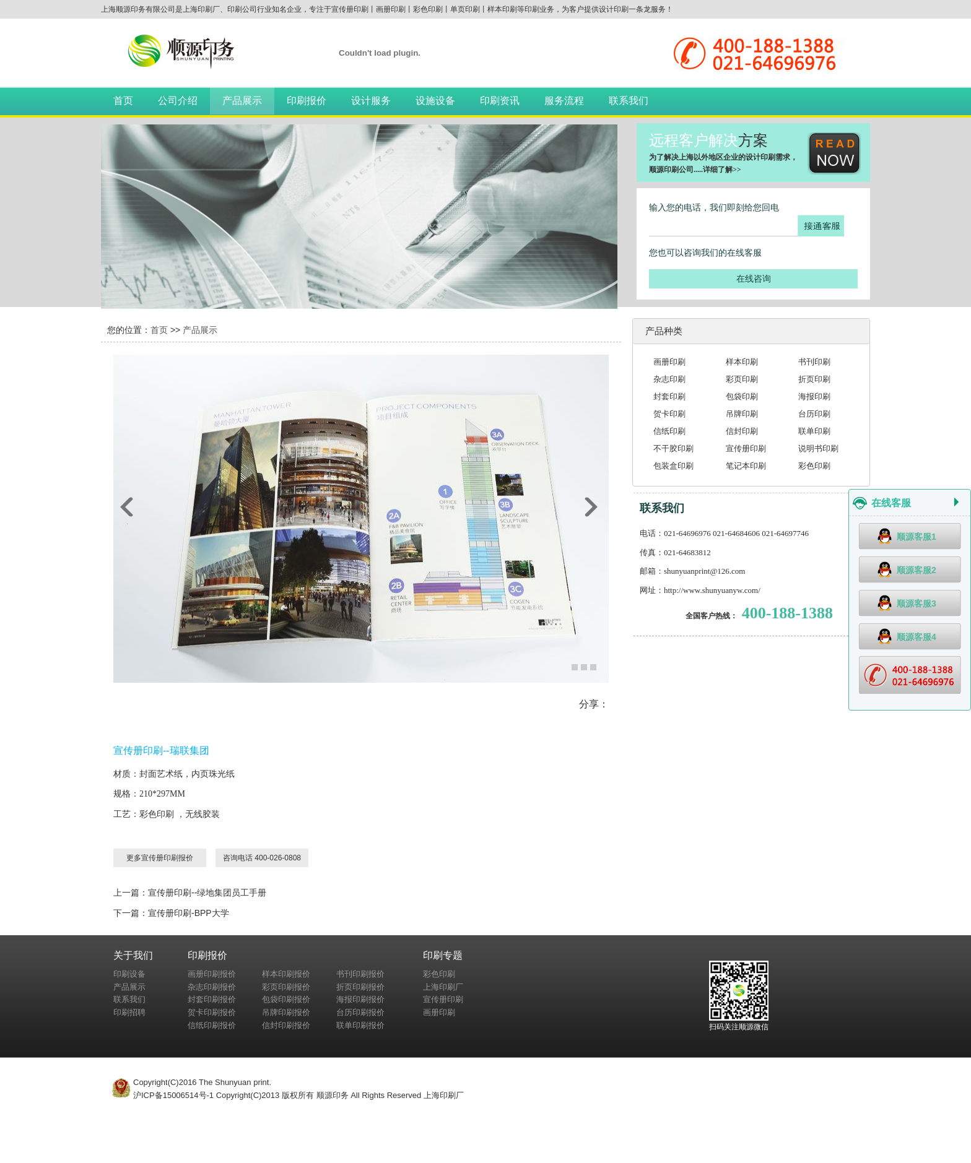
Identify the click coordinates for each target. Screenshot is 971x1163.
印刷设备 (129, 974)
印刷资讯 (500, 100)
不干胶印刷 (673, 448)
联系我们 (628, 100)
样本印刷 (742, 361)
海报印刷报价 (360, 999)
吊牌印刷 (742, 413)
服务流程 (564, 100)
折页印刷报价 (360, 987)
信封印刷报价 (286, 1025)
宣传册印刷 (746, 448)
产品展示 (242, 100)
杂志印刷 (669, 379)
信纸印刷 (669, 431)
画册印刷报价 (212, 974)
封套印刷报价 (212, 999)
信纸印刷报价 (212, 1025)
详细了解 (718, 169)
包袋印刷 (742, 396)
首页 (123, 100)
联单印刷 (814, 431)
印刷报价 (306, 100)
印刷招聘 (129, 1012)
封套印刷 (669, 396)
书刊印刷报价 (360, 974)
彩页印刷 (742, 379)
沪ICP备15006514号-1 (173, 1095)
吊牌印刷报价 (286, 1012)
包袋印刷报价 (286, 999)
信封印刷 (742, 431)
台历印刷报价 (360, 1012)
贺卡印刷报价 (212, 1012)
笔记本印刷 (746, 465)
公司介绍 (178, 100)
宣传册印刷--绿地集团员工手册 (207, 892)
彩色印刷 (814, 465)
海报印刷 (814, 396)
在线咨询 (753, 278)
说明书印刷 (818, 448)
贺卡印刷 (669, 413)
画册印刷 (669, 361)
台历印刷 (814, 413)
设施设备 (435, 100)
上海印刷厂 (443, 987)
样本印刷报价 (286, 974)
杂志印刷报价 (212, 987)
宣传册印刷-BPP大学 (188, 913)
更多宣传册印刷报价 (159, 858)
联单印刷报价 (360, 1025)
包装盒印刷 (673, 465)
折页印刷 (814, 379)
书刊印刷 (814, 361)
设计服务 (371, 100)
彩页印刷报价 (286, 987)
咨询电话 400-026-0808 (262, 858)
